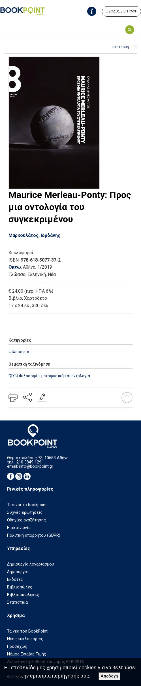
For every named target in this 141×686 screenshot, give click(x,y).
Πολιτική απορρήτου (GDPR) (33, 535)
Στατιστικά (17, 602)
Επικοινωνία (19, 527)
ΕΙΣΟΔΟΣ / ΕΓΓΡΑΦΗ (121, 11)
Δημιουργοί (18, 571)
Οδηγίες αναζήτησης (26, 520)
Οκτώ (14, 267)
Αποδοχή (109, 676)
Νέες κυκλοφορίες (25, 639)
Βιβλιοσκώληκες (23, 594)
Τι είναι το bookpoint (27, 504)
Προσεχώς (17, 646)
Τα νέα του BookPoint (27, 631)
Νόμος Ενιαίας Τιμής (26, 654)
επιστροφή (124, 47)
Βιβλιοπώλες (19, 587)
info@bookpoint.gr (36, 466)
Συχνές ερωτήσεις (24, 512)
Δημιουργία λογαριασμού (30, 564)
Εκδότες (15, 579)
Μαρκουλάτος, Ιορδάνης (34, 235)
